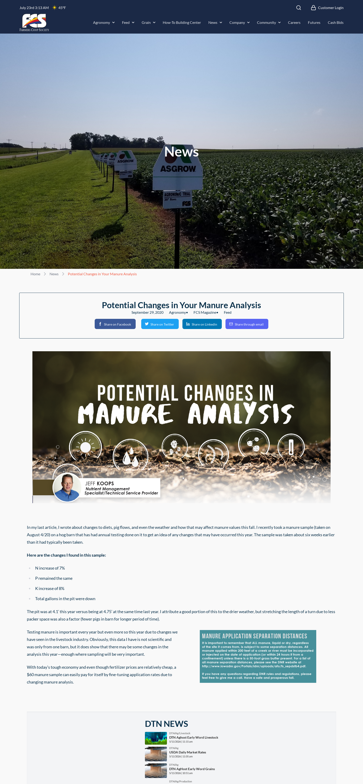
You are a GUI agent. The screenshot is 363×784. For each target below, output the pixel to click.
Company (239, 22)
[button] (115, 324)
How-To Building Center (182, 22)
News (215, 22)
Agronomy (104, 22)
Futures (314, 22)
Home (35, 274)
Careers (294, 22)
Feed (128, 22)
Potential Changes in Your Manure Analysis (102, 274)
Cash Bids (336, 22)
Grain (148, 22)
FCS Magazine (205, 312)
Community (269, 22)
